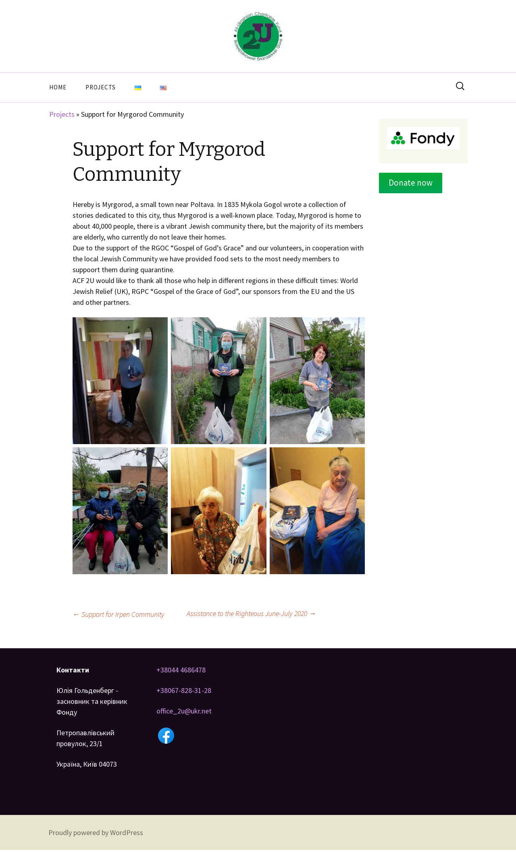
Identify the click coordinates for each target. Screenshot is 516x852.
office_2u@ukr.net (184, 711)
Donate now (411, 182)
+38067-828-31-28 (183, 690)
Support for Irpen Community (118, 614)
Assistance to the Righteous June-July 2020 (251, 613)
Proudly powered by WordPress (95, 832)
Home (58, 87)
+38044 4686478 (181, 669)
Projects (100, 87)
